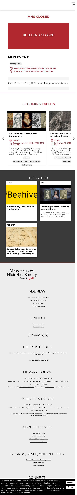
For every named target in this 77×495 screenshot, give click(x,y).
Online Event (27, 165)
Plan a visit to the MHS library (38, 360)
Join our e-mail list (38, 324)
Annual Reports (38, 465)
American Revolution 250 (63, 158)
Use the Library (50, 387)
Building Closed (15, 64)
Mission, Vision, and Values (38, 439)
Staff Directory (38, 462)
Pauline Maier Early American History (26, 161)
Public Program (68, 161)
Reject (70, 487)
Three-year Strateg (38, 436)
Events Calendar (38, 327)
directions (45, 297)
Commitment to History (38, 442)
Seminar (27, 158)
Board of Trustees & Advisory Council (38, 460)
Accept (70, 482)
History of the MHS (38, 433)
